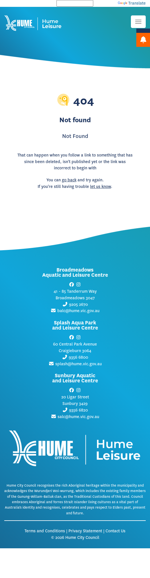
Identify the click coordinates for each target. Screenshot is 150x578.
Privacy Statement (85, 531)
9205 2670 (78, 304)
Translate (132, 3)
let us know (100, 186)
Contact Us (115, 531)
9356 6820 (78, 410)
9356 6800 (78, 357)
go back (69, 180)
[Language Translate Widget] (74, 3)
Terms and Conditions (45, 531)
